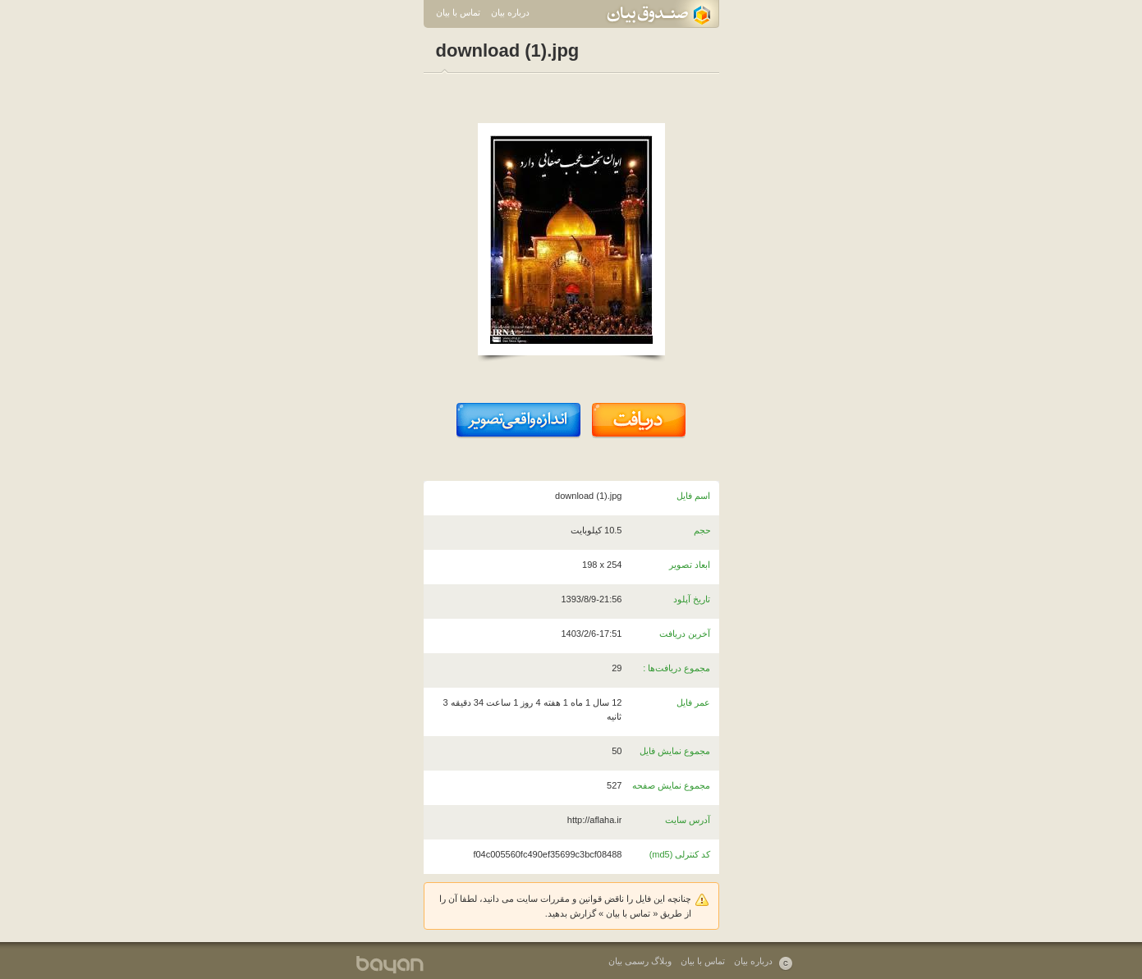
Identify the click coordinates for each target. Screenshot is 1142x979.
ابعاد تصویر (689, 565)
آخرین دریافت (684, 633)
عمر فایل (693, 702)
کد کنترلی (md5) (680, 854)
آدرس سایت (687, 820)
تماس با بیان (458, 12)
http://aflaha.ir (594, 820)
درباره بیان (510, 12)
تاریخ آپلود (691, 599)
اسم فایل (693, 496)
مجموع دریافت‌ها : (676, 668)
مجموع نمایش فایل (675, 751)
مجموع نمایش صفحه (671, 785)
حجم (702, 530)
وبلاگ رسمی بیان (640, 961)
